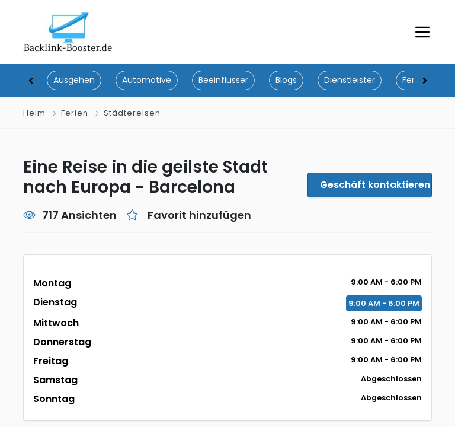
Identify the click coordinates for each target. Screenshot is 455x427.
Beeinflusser (223, 80)
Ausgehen (74, 80)
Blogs (286, 80)
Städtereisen (132, 113)
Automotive (146, 80)
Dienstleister (349, 80)
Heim (34, 113)
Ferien (74, 113)
